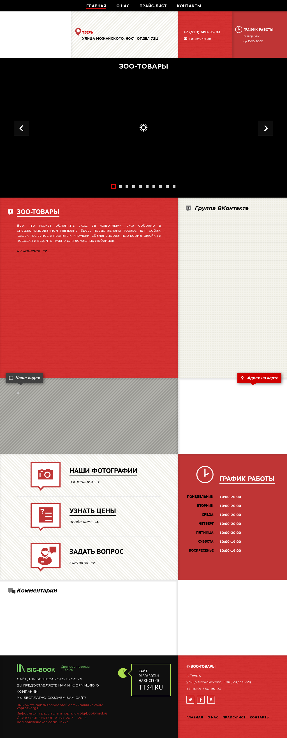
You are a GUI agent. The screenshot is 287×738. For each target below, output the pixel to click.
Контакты (260, 717)
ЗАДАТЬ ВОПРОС (97, 551)
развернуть (253, 36)
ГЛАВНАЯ (96, 6)
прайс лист (81, 522)
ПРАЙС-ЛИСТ (153, 6)
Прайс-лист (234, 717)
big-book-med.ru (93, 713)
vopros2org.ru (28, 708)
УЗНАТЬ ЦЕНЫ (93, 511)
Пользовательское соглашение (42, 722)
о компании (28, 251)
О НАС (122, 6)
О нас (212, 717)
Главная (194, 717)
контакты (79, 563)
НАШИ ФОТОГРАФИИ (103, 470)
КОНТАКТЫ (189, 6)
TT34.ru (67, 670)
